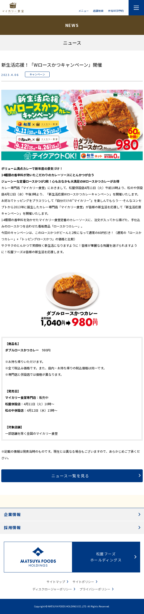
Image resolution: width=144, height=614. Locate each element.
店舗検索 (98, 10)
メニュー (83, 10)
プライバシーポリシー (94, 589)
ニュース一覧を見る (70, 475)
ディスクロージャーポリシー (52, 589)
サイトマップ (56, 581)
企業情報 (12, 514)
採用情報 (12, 527)
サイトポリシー (83, 581)
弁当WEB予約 (116, 10)
